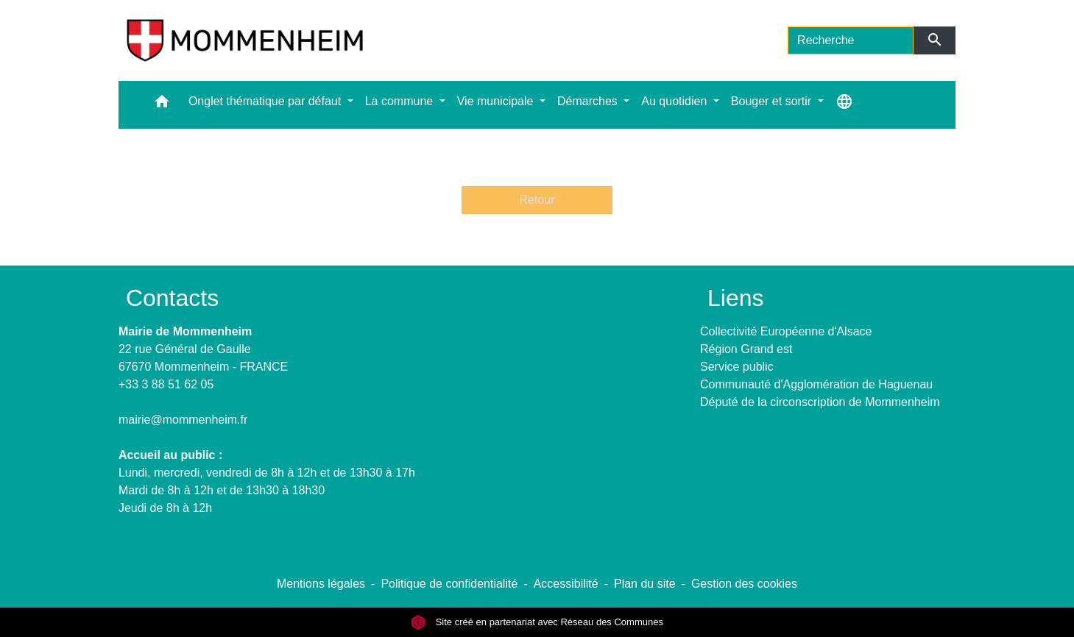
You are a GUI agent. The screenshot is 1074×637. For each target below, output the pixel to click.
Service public (737, 366)
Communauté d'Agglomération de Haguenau (816, 384)
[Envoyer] (934, 40)
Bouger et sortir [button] (773, 101)
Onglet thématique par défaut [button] (266, 101)
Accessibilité (566, 583)
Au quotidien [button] (675, 101)
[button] (162, 105)
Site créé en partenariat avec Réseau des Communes (537, 621)
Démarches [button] (589, 101)
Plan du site (645, 583)
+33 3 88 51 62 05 (166, 384)
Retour (536, 199)
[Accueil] (245, 40)
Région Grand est (746, 349)
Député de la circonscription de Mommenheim (819, 402)
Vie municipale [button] (497, 101)
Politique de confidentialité (449, 583)
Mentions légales (321, 583)
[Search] (851, 40)
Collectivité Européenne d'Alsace (786, 331)
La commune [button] (401, 101)
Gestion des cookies (744, 583)
